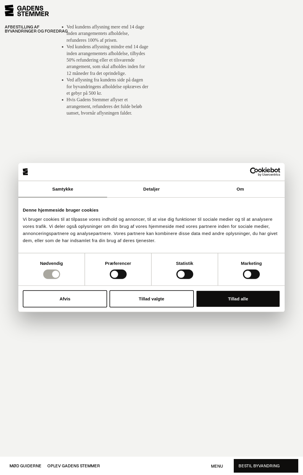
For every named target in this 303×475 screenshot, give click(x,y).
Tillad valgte (151, 298)
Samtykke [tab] (62, 188)
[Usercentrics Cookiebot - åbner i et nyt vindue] (254, 171)
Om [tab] (240, 188)
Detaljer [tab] (151, 188)
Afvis (64, 298)
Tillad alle (238, 298)
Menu (217, 466)
